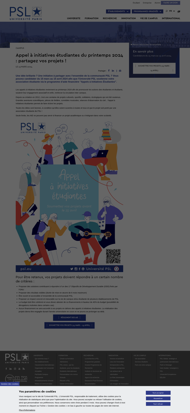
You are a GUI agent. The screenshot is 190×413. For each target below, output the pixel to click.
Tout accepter (158, 393)
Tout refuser (158, 404)
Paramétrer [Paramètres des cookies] (157, 399)
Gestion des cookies (10, 384)
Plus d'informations (27, 410)
